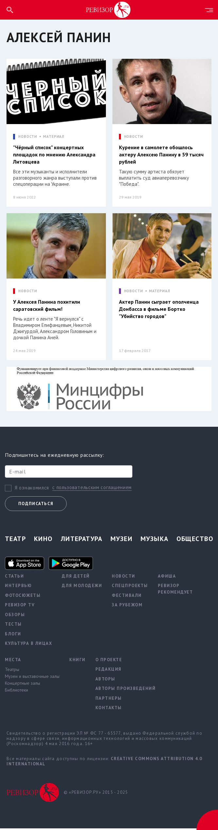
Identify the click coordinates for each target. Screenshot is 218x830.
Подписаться (35, 505)
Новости (123, 577)
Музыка (155, 540)
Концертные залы (22, 684)
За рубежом (127, 606)
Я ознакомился (32, 489)
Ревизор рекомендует (175, 590)
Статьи (14, 577)
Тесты (13, 625)
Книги (77, 661)
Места (13, 661)
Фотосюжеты (23, 596)
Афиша (167, 577)
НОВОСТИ (27, 137)
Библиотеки (16, 691)
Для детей (76, 577)
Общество (194, 540)
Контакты (108, 709)
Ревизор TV (20, 606)
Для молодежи (82, 587)
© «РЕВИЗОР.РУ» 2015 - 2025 (96, 793)
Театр (15, 540)
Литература (81, 540)
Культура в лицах (28, 644)
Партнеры (108, 699)
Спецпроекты (130, 587)
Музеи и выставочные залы (32, 677)
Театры (12, 671)
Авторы (105, 680)
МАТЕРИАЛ (53, 137)
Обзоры (15, 616)
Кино (43, 540)
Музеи (121, 540)
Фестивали (127, 596)
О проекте (108, 661)
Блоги (13, 635)
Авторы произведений (125, 690)
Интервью (18, 587)
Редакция (108, 670)
